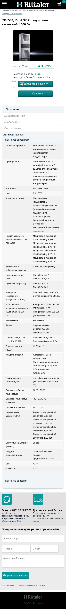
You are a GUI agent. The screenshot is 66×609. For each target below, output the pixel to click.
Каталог (15, 10)
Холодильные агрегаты (32, 10)
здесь (36, 521)
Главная (5, 10)
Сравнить (38, 93)
